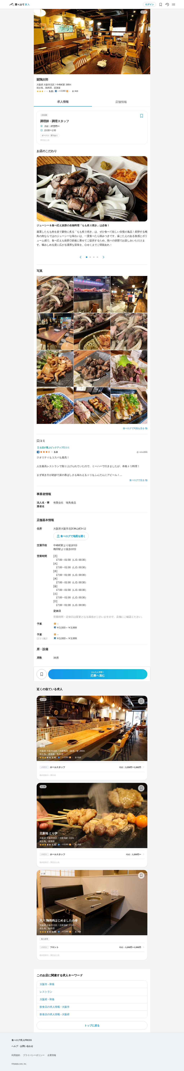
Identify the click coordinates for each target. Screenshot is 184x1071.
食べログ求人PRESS (22, 1040)
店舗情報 (121, 101)
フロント (54, 947)
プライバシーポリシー (34, 1055)
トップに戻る (92, 1025)
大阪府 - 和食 (47, 999)
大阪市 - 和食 (47, 984)
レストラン (46, 991)
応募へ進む (97, 674)
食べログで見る (136, 480)
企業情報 (51, 1055)
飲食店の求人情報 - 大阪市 (55, 1006)
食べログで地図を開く (73, 536)
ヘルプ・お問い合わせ (22, 1046)
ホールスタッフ (57, 767)
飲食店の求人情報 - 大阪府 (55, 1014)
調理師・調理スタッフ (54, 121)
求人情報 (63, 101)
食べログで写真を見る (133, 428)
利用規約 (16, 1055)
